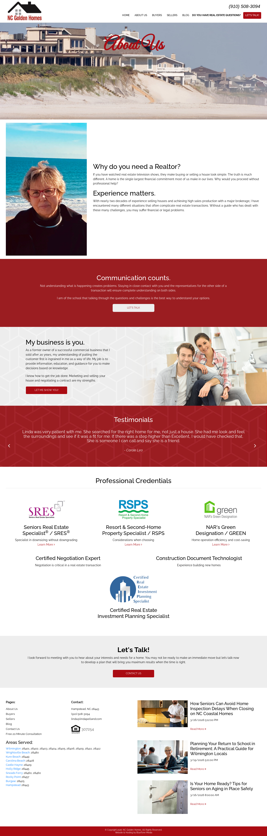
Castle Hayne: (14, 764)
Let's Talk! (252, 15)
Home (126, 15)
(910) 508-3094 (244, 6)
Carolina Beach (15, 760)
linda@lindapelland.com (86, 719)
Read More (198, 729)
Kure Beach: (13, 756)
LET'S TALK (133, 307)
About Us (141, 15)
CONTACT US (133, 673)
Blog (185, 15)
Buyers (157, 15)
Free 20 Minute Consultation (24, 734)
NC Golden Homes (132, 830)
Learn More (46, 544)
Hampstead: (13, 785)
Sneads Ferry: (14, 772)
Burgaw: (11, 781)
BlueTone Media (144, 832)
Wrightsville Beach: (18, 752)
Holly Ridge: (13, 768)
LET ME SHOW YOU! (46, 390)
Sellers (172, 15)
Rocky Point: (13, 776)
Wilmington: (13, 748)
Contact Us (13, 729)
